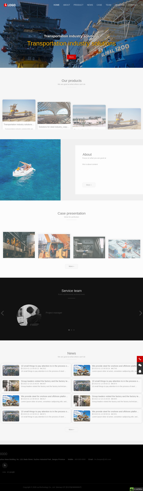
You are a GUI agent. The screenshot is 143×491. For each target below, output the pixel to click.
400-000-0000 (18, 459)
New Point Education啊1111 (9, 5)
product (78, 5)
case (99, 5)
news (90, 5)
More (71, 57)
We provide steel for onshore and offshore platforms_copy (47, 402)
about (66, 5)
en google (11, 472)
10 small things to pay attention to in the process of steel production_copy (54, 417)
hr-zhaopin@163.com (41, 459)
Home (56, 5)
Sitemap (122, 487)
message (120, 5)
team (108, 5)
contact (133, 5)
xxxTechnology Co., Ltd (109, 487)
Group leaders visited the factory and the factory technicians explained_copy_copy (58, 387)
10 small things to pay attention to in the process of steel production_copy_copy (57, 372)
